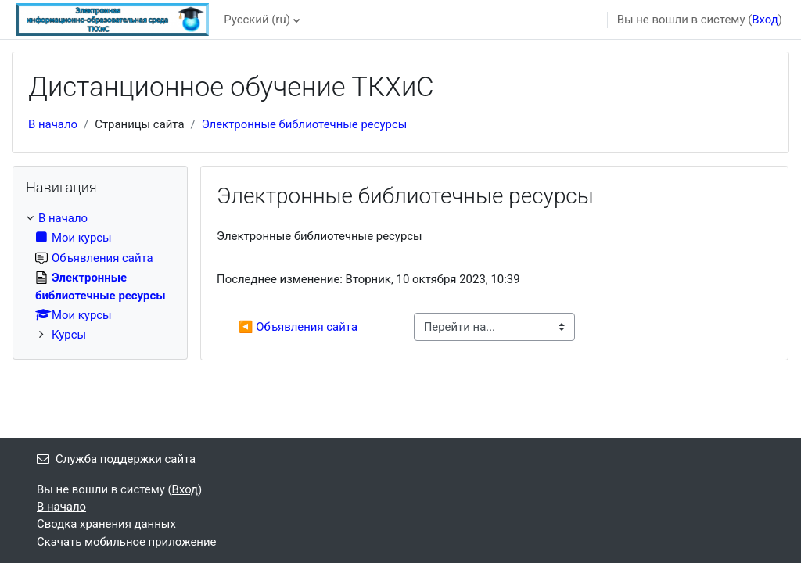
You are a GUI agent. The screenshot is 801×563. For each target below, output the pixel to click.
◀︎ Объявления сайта (298, 327)
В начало (52, 124)
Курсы (69, 335)
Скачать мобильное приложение (126, 542)
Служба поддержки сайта (116, 459)
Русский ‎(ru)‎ (257, 20)
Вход (765, 20)
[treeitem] (100, 277)
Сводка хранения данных (106, 524)
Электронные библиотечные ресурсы (305, 124)
